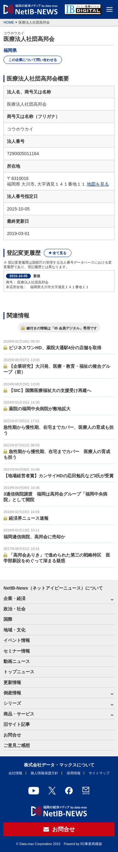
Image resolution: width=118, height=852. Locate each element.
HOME (8, 22)
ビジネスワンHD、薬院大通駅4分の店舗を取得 (55, 347)
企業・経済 (14, 598)
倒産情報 (12, 692)
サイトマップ (99, 773)
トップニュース (18, 671)
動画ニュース (16, 661)
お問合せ (12, 734)
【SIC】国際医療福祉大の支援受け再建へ (50, 390)
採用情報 (74, 773)
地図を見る (98, 184)
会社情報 (15, 773)
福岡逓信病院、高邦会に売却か (34, 536)
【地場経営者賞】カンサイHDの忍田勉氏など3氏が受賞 (58, 475)
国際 (7, 619)
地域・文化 (14, 629)
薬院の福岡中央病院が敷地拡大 (39, 408)
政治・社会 (14, 608)
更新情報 (12, 682)
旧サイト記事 (16, 724)
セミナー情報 (16, 650)
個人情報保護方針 (44, 773)
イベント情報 (16, 640)
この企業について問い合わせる (32, 60)
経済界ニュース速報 (28, 518)
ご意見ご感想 (16, 745)
